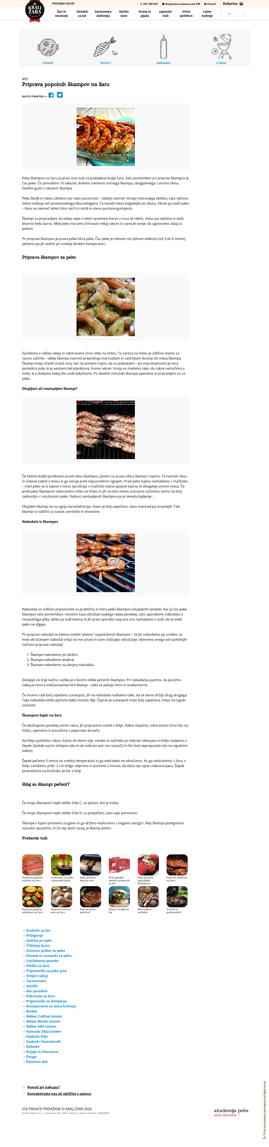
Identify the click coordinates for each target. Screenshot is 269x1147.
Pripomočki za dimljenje (46, 1001)
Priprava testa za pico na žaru (61, 910)
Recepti (105, 48)
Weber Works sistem (43, 1021)
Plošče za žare (37, 965)
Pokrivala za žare (40, 996)
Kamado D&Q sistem (43, 1031)
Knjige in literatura (42, 1051)
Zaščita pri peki (39, 940)
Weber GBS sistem (41, 1026)
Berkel (31, 1011)
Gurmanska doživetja (103, 13)
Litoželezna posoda (42, 960)
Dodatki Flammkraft (43, 1041)
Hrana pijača (144, 13)
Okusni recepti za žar (119, 910)
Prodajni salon (63, 3)
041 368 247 (149, 4)
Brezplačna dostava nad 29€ (181, 4)
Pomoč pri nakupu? (43, 1087)
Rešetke (33, 1046)
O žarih (221, 48)
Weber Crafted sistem (44, 1016)
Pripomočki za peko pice (46, 970)
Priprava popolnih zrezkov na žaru (32, 879)
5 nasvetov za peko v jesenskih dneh (62, 879)
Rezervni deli (37, 1061)
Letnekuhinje (207, 13)
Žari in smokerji (61, 13)
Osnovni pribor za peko (45, 950)
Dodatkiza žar (82, 13)
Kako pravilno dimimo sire (88, 879)
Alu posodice (36, 991)
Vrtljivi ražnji (37, 976)
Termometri (36, 981)
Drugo (31, 1056)
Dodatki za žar (38, 930)
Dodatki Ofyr (37, 1036)
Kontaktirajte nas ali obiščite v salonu (59, 1093)
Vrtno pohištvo (186, 13)
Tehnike (48, 48)
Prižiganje (34, 935)
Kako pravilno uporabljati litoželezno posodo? (145, 882)
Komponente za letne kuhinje (51, 1006)
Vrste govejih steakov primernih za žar (119, 880)
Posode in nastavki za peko (49, 955)
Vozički (32, 986)
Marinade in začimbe (145, 910)
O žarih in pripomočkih (173, 910)
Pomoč (210, 4)
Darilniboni (124, 13)
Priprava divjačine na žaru (176, 879)
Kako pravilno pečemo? (88, 910)
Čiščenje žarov (38, 945)
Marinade (163, 48)
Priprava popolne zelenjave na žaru (32, 910)
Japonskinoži (165, 13)
